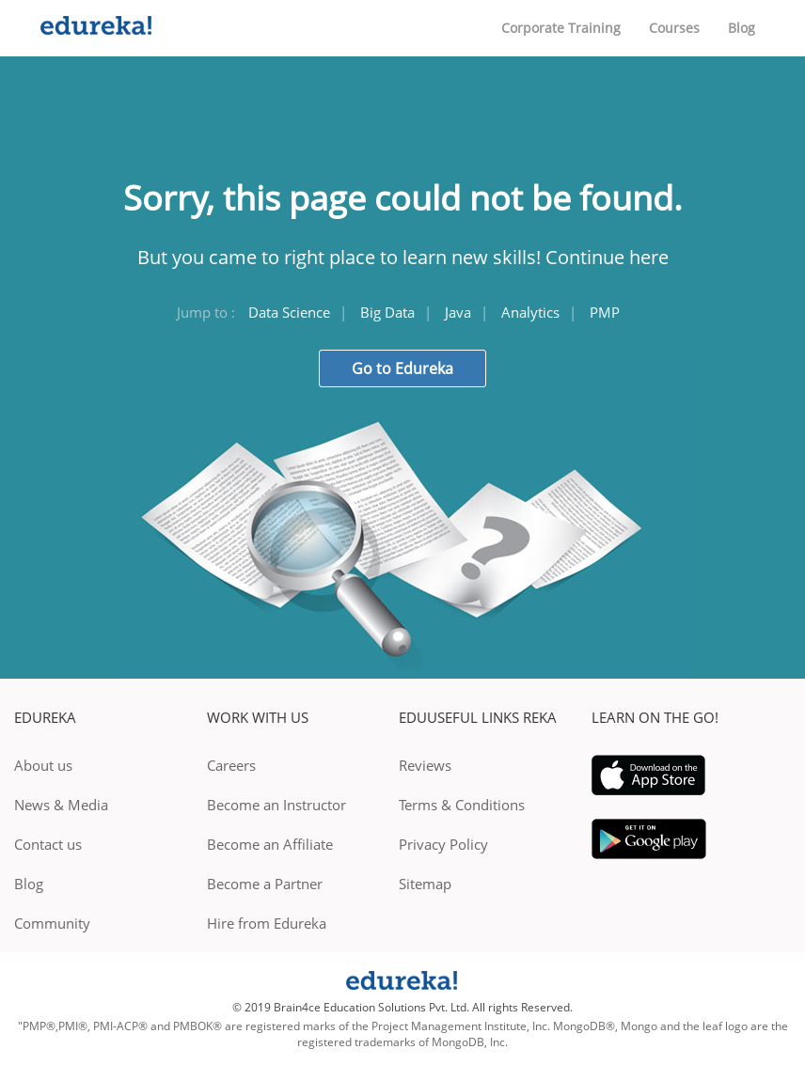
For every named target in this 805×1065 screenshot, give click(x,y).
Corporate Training (561, 28)
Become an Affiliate (270, 844)
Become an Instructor (276, 804)
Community (52, 923)
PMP (605, 312)
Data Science (289, 312)
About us (43, 765)
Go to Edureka (402, 368)
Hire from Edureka (266, 923)
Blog (741, 28)
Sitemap (425, 883)
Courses (674, 28)
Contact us (48, 844)
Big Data (387, 312)
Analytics (530, 312)
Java (458, 312)
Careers (231, 765)
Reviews (425, 765)
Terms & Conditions (462, 804)
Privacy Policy (443, 844)
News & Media (61, 804)
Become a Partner (265, 883)
